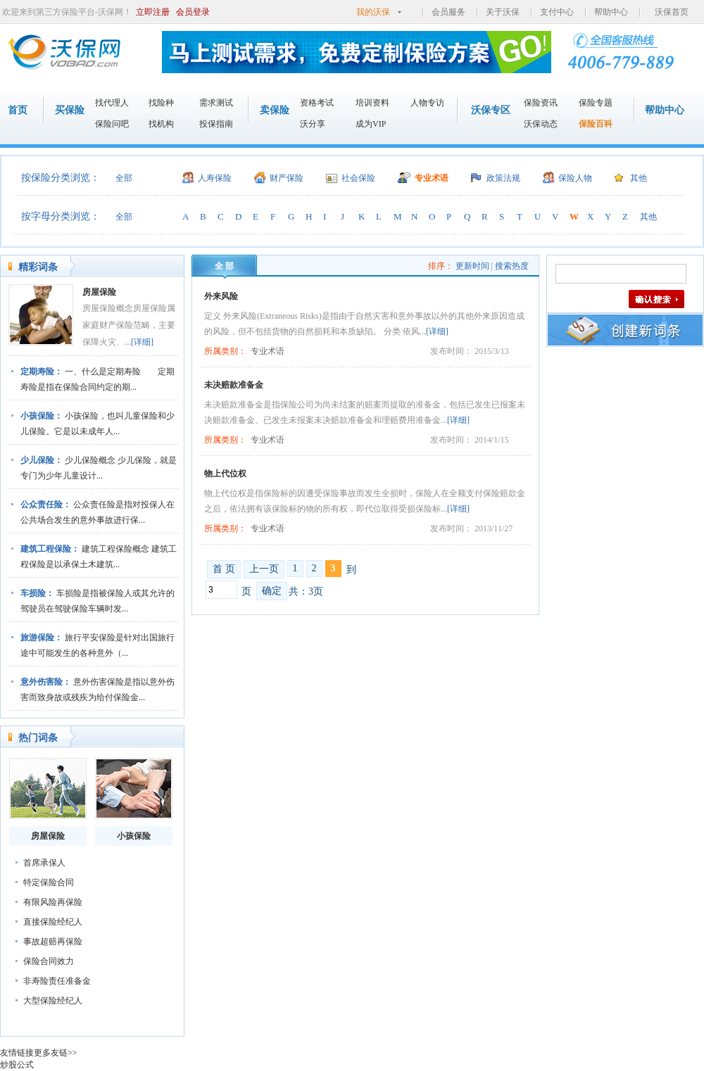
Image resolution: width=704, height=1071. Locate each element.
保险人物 (575, 178)
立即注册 (153, 12)
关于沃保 (503, 12)
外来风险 (221, 296)
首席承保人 (44, 863)
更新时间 (472, 266)
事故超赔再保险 (52, 941)
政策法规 (503, 178)
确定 (272, 590)
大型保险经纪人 (52, 1001)
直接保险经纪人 (52, 922)
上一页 (264, 569)
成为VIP (371, 124)
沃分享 (312, 124)
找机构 (161, 124)
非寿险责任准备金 (57, 981)
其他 (638, 178)
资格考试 (317, 103)
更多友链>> (55, 1053)
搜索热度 (512, 266)
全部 (123, 178)
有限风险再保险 (52, 902)
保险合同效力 (48, 961)
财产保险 (286, 178)
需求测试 (216, 103)
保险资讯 (541, 103)
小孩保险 (134, 836)
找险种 (161, 103)
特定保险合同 (48, 882)
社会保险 (358, 178)
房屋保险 (99, 292)
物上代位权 (225, 474)
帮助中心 (611, 12)
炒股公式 (17, 1065)
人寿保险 (215, 178)
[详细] (142, 342)
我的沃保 (373, 12)
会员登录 (193, 12)
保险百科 (595, 124)
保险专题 (595, 103)
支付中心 (557, 12)
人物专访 (427, 103)
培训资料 (372, 103)
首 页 (224, 569)
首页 (17, 110)
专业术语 (431, 178)
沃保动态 (541, 124)
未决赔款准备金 (233, 385)
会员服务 (448, 12)
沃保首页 (672, 12)
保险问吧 (112, 124)
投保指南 (216, 124)
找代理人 (112, 103)
